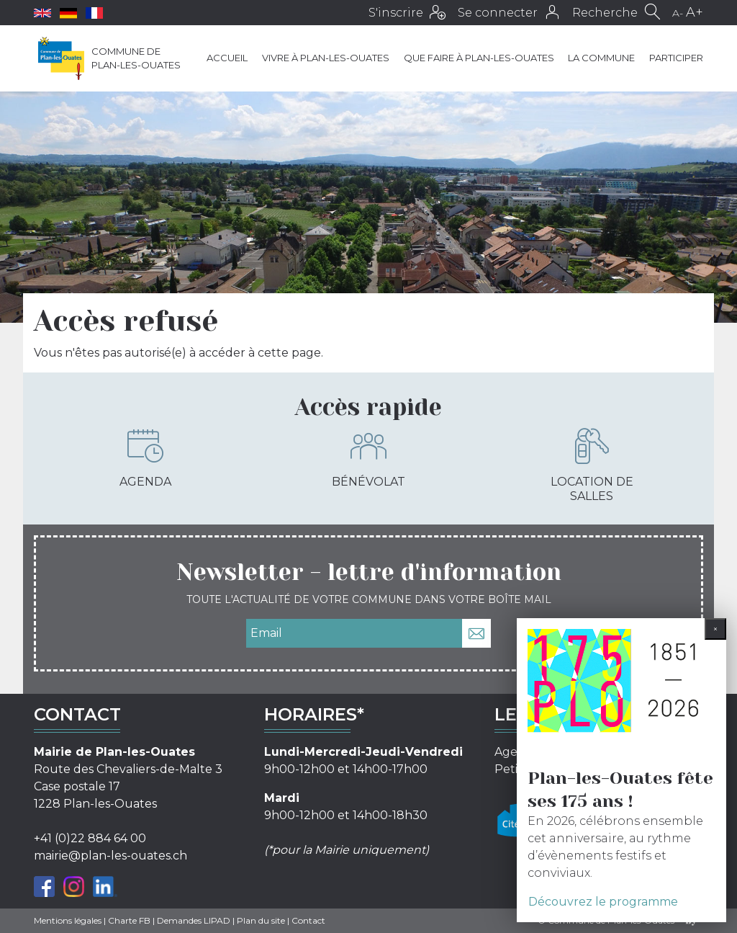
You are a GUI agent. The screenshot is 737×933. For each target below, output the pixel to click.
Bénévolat (368, 458)
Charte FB (129, 920)
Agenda (145, 458)
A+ (694, 12)
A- (677, 12)
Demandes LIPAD (193, 920)
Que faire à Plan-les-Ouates (479, 57)
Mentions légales (67, 920)
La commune (601, 57)
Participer (676, 57)
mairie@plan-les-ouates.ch (110, 855)
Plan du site (261, 920)
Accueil (227, 57)
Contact (308, 920)
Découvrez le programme (603, 902)
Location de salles (592, 465)
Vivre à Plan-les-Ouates (325, 57)
